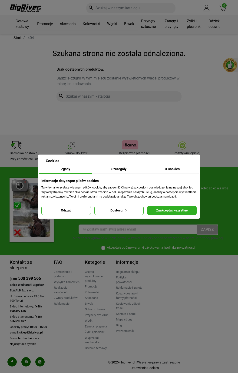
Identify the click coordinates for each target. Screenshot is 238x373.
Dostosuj (119, 210)
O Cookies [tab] (172, 169)
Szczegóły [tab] (118, 169)
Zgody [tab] (65, 169)
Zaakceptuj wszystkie (172, 210)
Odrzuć (66, 210)
